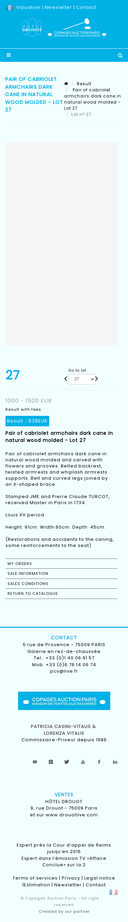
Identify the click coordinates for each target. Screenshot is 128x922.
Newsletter (57, 7)
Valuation (28, 7)
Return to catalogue (33, 593)
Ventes (64, 794)
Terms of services (35, 878)
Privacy (71, 878)
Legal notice (99, 878)
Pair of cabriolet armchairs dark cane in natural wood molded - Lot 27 (92, 99)
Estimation (37, 885)
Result (84, 84)
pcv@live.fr (64, 671)
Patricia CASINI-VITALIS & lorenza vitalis (64, 730)
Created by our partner (64, 911)
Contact (86, 7)
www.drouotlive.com (72, 815)
